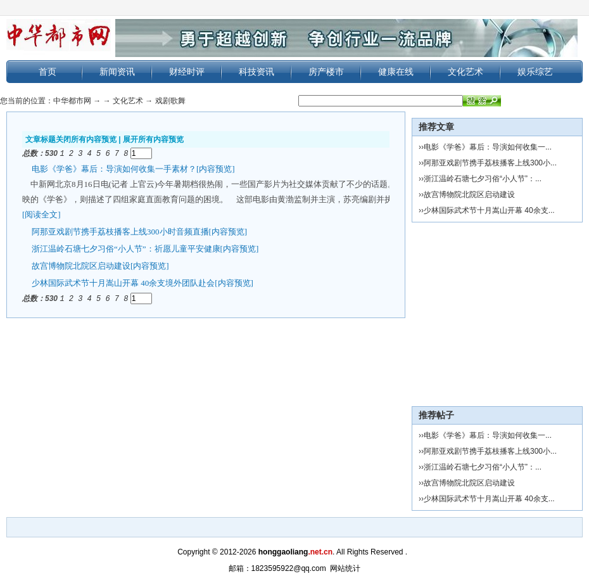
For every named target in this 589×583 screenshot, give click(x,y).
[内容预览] (215, 168)
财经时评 (187, 72)
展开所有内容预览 (153, 139)
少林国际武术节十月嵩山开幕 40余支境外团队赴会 (123, 282)
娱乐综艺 (535, 72)
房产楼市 (326, 72)
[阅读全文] (41, 214)
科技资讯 (256, 72)
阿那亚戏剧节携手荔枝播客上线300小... (490, 162)
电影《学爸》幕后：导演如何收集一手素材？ (114, 168)
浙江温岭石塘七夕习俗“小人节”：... (483, 178)
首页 (47, 72)
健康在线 (396, 72)
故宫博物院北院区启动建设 (81, 265)
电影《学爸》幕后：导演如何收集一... (488, 147)
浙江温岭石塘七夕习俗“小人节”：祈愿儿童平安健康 (126, 248)
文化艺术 (465, 72)
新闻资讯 (117, 72)
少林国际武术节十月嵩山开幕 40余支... (489, 210)
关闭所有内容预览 (86, 139)
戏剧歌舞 (170, 100)
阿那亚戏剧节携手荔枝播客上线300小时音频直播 (120, 231)
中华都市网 (72, 100)
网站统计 (345, 568)
